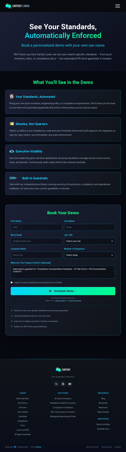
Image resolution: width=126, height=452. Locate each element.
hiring (38, 447)
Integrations (23, 421)
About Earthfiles (103, 425)
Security (118, 447)
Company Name (18, 249)
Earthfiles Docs (103, 429)
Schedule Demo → (63, 291)
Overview (23, 408)
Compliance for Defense (63, 408)
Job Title (68, 235)
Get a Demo (23, 403)
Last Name (69, 221)
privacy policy (60, 301)
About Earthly (103, 412)
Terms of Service (92, 447)
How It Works (22, 412)
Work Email (16, 235)
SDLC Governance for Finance (63, 412)
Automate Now (22, 399)
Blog (103, 399)
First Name (16, 221)
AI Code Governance (63, 399)
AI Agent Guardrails (23, 435)
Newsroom (103, 408)
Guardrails (23, 417)
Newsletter (103, 403)
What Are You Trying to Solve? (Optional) (31, 263)
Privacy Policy (107, 447)
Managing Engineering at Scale (63, 417)
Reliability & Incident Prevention (63, 403)
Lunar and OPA (23, 430)
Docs (23, 426)
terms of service (75, 301)
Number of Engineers (74, 249)
